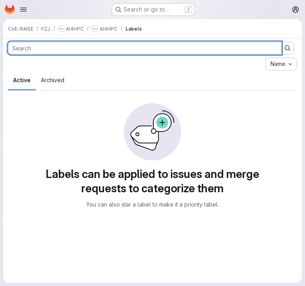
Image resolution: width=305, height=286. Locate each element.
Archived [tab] (52, 80)
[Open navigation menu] (23, 9)
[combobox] (281, 64)
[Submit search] (287, 48)
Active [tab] (22, 80)
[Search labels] (145, 48)
